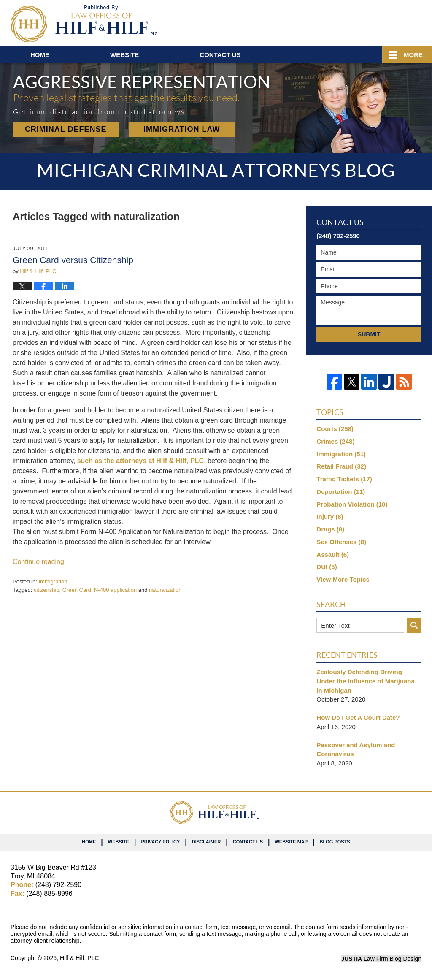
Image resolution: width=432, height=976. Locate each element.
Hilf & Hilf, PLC (79, 957)
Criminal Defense (66, 129)
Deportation (340, 491)
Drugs (330, 529)
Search (414, 625)
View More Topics (342, 579)
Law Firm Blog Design (381, 958)
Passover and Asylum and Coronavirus (355, 749)
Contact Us (248, 841)
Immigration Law (181, 129)
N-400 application (115, 590)
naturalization (165, 590)
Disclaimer (206, 841)
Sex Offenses (341, 541)
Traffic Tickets (344, 479)
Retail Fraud (341, 466)
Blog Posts (335, 841)
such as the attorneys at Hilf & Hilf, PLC (140, 460)
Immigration (52, 581)
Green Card (76, 590)
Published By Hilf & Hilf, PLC (371, 22)
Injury (329, 516)
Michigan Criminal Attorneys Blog (84, 23)
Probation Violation (351, 504)
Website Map (291, 841)
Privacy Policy (160, 841)
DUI (326, 566)
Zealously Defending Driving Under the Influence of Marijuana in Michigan (365, 681)
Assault (332, 554)
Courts (335, 428)
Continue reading (38, 561)
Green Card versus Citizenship (73, 260)
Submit (369, 334)
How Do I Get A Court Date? (358, 717)
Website (124, 54)
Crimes (335, 441)
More (413, 54)
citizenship (46, 590)
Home (39, 54)
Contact (220, 54)
